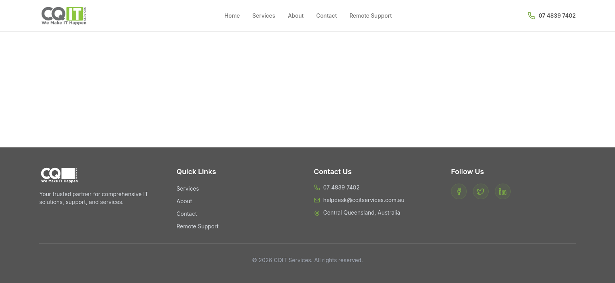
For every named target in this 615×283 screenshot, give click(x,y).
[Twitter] (481, 191)
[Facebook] (459, 191)
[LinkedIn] (503, 191)
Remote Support (370, 15)
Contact (326, 15)
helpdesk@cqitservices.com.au (363, 200)
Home (232, 15)
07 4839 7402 (557, 15)
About (296, 15)
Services (264, 15)
